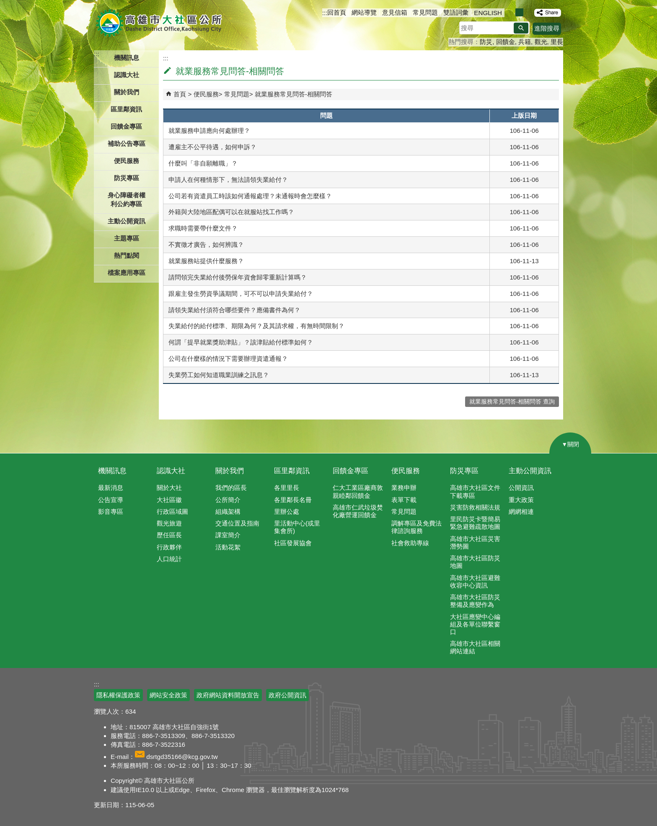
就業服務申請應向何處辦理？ (209, 130)
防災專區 (464, 471)
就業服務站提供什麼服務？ (206, 260)
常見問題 (425, 12)
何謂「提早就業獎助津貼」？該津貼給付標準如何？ (240, 342)
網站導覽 (364, 12)
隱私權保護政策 (118, 695)
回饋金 (505, 41)
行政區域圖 (172, 511)
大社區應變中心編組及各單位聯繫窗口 (475, 624)
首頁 (179, 94)
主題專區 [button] (126, 238)
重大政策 (521, 499)
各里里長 (286, 487)
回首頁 (336, 12)
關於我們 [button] (126, 92)
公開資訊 (521, 487)
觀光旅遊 (169, 523)
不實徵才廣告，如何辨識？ (206, 244)
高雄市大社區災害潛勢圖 (475, 542)
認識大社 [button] (126, 74)
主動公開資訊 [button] (126, 221)
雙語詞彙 (455, 12)
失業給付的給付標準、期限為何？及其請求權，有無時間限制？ (256, 325)
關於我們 (229, 471)
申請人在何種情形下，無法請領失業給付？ (228, 179)
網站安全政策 (168, 695)
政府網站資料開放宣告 (228, 695)
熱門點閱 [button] (126, 255)
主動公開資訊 (530, 471)
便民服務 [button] (126, 160)
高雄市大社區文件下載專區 (475, 491)
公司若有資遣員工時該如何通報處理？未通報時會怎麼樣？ (250, 195)
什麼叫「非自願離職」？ (203, 163)
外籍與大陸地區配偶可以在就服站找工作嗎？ (231, 211)
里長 (557, 41)
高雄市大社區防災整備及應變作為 (475, 600)
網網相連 (521, 511)
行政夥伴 (169, 547)
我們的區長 (231, 487)
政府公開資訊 (287, 695)
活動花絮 (228, 547)
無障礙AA (532, 691)
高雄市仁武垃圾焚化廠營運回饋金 (358, 511)
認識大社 (171, 471)
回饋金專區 (126, 126)
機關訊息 (112, 471)
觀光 (541, 41)
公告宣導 (110, 499)
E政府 (491, 690)
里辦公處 (286, 511)
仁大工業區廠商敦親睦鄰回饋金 (358, 491)
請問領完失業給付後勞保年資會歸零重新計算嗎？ (237, 277)
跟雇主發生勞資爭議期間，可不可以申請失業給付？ (240, 293)
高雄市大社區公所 (160, 23)
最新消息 (110, 487)
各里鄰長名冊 (293, 499)
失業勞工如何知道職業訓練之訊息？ (218, 374)
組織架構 (228, 511)
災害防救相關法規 (475, 507)
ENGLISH (488, 12)
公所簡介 (228, 499)
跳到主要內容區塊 (4, 4)
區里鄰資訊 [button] (126, 109)
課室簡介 (228, 535)
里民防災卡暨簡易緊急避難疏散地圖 (475, 522)
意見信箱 (394, 12)
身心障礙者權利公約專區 (126, 199)
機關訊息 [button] (126, 57)
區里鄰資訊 (292, 471)
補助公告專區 (126, 143)
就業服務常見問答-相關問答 (293, 94)
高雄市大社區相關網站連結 (475, 647)
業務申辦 (403, 487)
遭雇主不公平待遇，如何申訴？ (212, 146)
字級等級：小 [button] (510, 12)
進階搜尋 (546, 28)
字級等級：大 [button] (528, 12)
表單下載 (403, 499)
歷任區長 (169, 535)
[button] (521, 28)
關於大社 (169, 487)
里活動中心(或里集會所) (297, 527)
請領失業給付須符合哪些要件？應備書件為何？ (234, 309)
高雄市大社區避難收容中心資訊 (475, 581)
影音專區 (110, 511)
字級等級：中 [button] (519, 12)
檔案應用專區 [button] (126, 272)
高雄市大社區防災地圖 (475, 561)
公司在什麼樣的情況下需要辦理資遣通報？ (228, 358)
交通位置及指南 (237, 523)
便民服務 (206, 94)
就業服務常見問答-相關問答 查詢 (512, 402)
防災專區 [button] (126, 177)
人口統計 (169, 558)
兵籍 (524, 41)
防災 (486, 41)
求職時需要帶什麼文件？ (203, 228)
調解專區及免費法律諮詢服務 (416, 527)
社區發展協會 (293, 542)
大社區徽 (169, 499)
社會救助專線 (410, 542)
